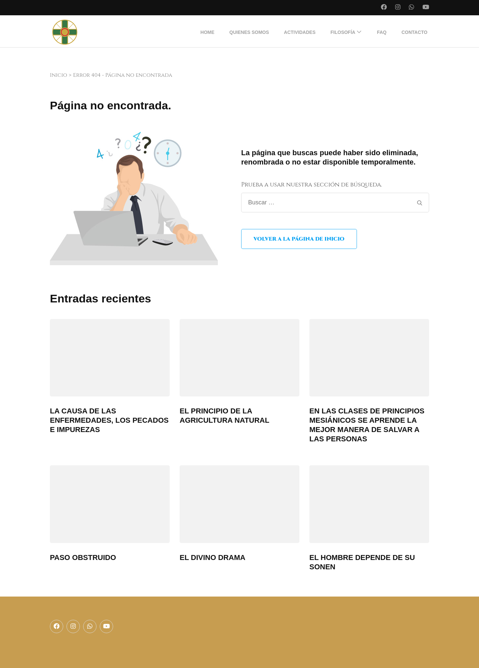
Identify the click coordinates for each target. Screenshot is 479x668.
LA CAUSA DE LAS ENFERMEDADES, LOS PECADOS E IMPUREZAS (109, 420)
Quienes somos (249, 32)
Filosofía (343, 32)
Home (208, 32)
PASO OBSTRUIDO (83, 557)
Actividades (300, 32)
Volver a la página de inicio (299, 239)
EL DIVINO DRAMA (212, 557)
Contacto (414, 32)
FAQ (382, 32)
